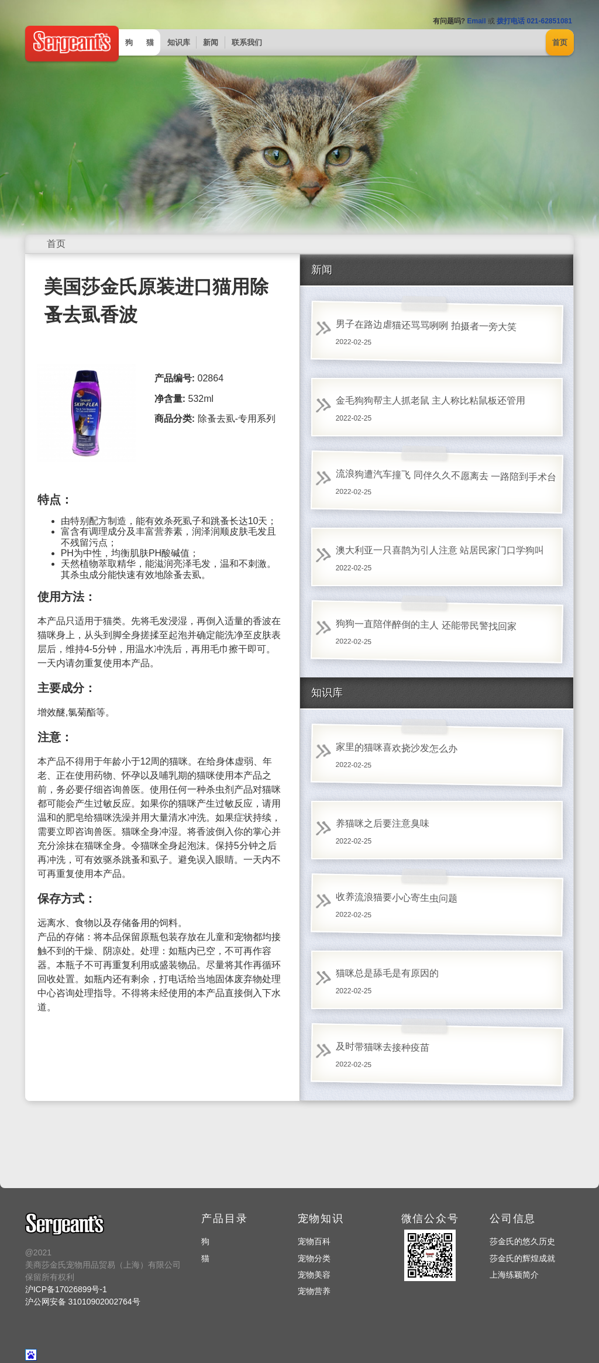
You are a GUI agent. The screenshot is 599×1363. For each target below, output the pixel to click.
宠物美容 (314, 1274)
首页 (559, 42)
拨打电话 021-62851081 (534, 21)
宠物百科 (314, 1241)
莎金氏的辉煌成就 (522, 1258)
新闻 (210, 42)
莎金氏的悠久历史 (522, 1241)
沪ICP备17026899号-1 (66, 1289)
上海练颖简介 (514, 1274)
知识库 (178, 42)
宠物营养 (314, 1291)
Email (476, 21)
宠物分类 (314, 1258)
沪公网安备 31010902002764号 (82, 1301)
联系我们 (247, 42)
